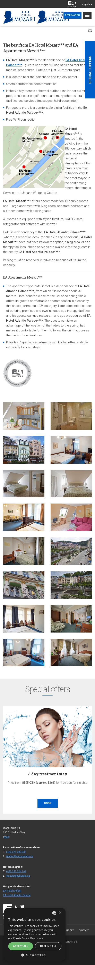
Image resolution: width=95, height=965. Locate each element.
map (6, 837)
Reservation (72, 15)
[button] (34, 955)
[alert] (35, 934)
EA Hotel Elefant (12, 890)
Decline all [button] (48, 946)
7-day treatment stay (47, 773)
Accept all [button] (20, 946)
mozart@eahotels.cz (18, 875)
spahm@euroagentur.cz (19, 856)
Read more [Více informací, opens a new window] (36, 938)
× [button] (59, 912)
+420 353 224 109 (16, 871)
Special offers (90, 70)
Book (47, 803)
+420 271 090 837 (16, 852)
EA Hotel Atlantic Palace (17, 895)
